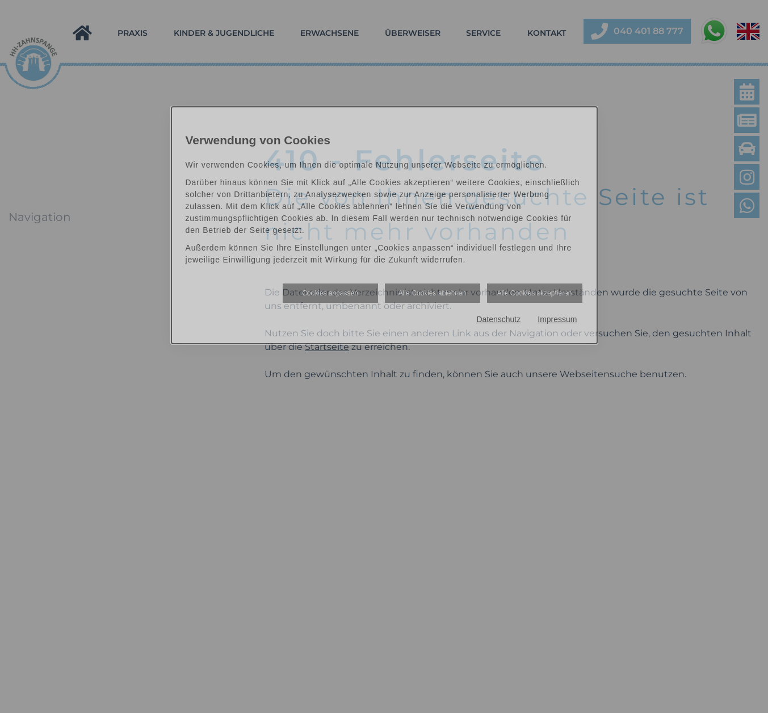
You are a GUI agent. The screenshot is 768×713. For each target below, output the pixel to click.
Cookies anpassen (330, 293)
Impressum (557, 319)
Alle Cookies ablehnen (432, 293)
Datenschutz (498, 319)
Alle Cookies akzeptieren (534, 293)
